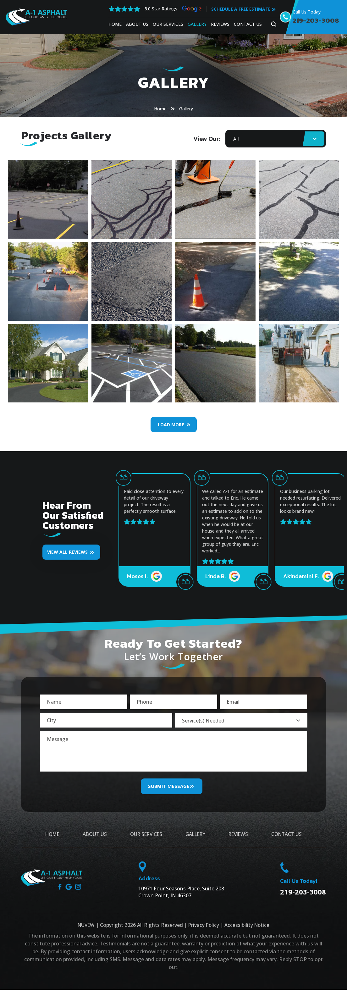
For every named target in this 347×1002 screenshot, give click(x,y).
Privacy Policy (204, 930)
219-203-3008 (317, 20)
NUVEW (85, 930)
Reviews (219, 24)
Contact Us (247, 24)
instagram (78, 892)
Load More (171, 425)
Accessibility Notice (248, 930)
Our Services (167, 24)
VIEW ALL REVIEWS (67, 552)
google (69, 892)
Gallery (196, 24)
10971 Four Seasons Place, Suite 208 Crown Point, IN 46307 (181, 897)
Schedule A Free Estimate (241, 9)
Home (114, 24)
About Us (136, 24)
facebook (59, 892)
